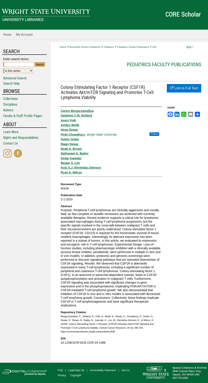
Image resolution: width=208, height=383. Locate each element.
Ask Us (125, 370)
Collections (10, 99)
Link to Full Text (184, 88)
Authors (8, 110)
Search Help (11, 83)
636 (154, 47)
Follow (154, 134)
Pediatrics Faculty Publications (133, 47)
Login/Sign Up (76, 370)
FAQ (60, 370)
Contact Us (10, 143)
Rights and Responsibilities (20, 138)
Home (63, 47)
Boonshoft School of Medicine (84, 47)
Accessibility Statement (103, 370)
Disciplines (10, 104)
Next (189, 46)
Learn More (10, 132)
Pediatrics (109, 47)
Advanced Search (15, 78)
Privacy (62, 375)
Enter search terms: (16, 59)
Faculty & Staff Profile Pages (22, 116)
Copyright (75, 375)
